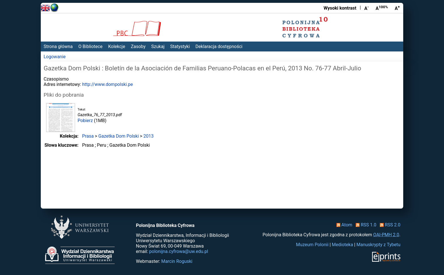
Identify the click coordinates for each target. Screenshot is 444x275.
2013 (148, 136)
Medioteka (342, 244)
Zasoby (138, 46)
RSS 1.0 (364, 225)
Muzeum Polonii (312, 244)
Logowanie (55, 56)
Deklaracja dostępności (218, 46)
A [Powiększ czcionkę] (397, 8)
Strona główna (58, 46)
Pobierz (85, 120)
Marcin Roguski (176, 261)
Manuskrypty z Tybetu (378, 244)
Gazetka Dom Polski (118, 136)
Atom (343, 225)
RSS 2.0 (388, 225)
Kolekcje (116, 46)
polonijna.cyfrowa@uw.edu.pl (178, 251)
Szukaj (158, 46)
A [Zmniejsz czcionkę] (366, 8)
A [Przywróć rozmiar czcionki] (381, 8)
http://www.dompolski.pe (107, 84)
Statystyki (180, 46)
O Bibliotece (90, 46)
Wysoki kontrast (340, 8)
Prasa (88, 136)
